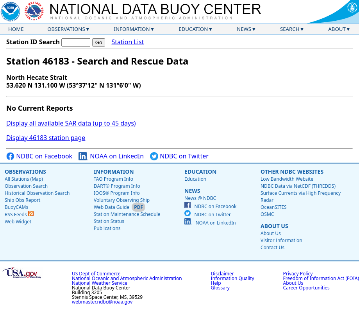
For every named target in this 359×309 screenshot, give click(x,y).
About (337, 28)
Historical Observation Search (37, 193)
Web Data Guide (111, 207)
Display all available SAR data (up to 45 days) (71, 123)
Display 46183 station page (45, 137)
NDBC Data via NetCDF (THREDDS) (298, 186)
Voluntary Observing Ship (122, 200)
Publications (107, 228)
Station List (127, 42)
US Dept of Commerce (96, 273)
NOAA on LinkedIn (111, 156)
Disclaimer (222, 273)
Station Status (109, 221)
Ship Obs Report (22, 200)
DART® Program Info (117, 186)
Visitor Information (281, 240)
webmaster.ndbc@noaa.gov (102, 301)
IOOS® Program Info (117, 193)
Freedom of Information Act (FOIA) (321, 278)
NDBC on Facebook (39, 156)
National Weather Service (99, 283)
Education (193, 28)
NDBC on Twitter (179, 156)
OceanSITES (274, 207)
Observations (66, 28)
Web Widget (18, 221)
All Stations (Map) (24, 179)
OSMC (267, 214)
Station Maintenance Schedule (127, 214)
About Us (274, 226)
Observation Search (26, 186)
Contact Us (272, 247)
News (244, 28)
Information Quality (232, 278)
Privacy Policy (298, 273)
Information (132, 28)
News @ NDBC (200, 198)
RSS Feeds (19, 214)
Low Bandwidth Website (287, 179)
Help (216, 283)
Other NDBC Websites (292, 171)
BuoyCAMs (16, 207)
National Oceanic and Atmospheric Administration (127, 278)
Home (16, 28)
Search (290, 28)
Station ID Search (33, 42)
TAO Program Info (113, 179)
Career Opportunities (306, 287)
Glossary (220, 287)
